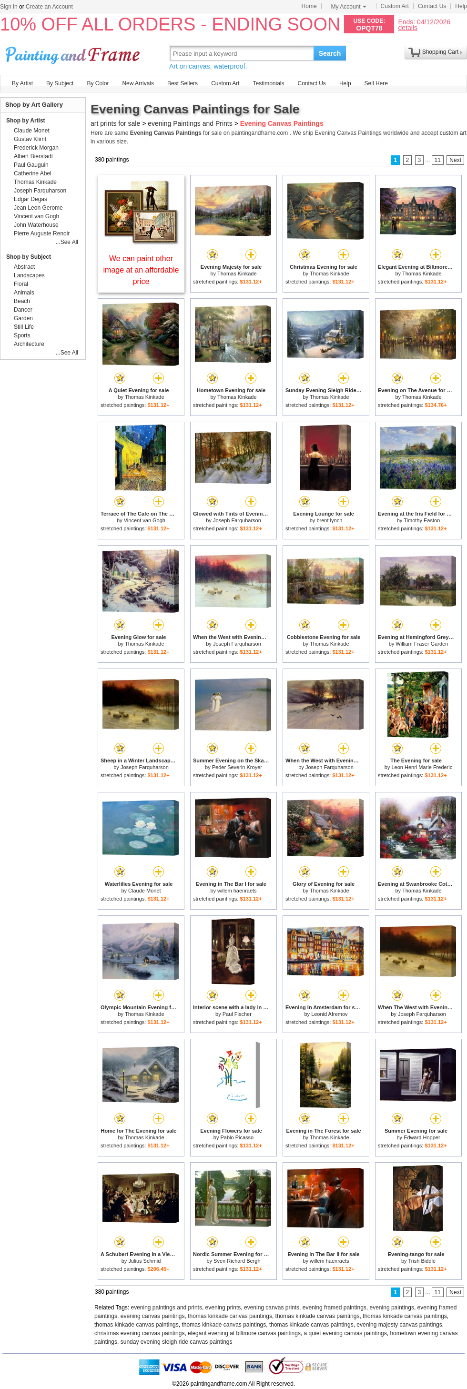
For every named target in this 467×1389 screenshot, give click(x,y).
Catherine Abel (32, 173)
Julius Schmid (144, 1261)
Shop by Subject (28, 256)
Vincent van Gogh (144, 520)
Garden (23, 318)
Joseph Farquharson (237, 520)
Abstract (24, 267)
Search (330, 53)
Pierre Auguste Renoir (42, 233)
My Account (348, 6)
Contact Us (432, 6)
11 (438, 160)
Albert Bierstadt (33, 156)
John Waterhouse (36, 225)
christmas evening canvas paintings (139, 1333)
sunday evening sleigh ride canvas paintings (177, 1341)
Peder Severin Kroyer (237, 767)
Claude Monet (144, 890)
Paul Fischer (237, 1014)
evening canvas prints (271, 1307)
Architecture (29, 344)
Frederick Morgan (36, 147)
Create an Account (49, 6)
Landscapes (29, 275)
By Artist (22, 83)
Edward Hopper (422, 1137)
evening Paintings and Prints (190, 123)
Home (309, 6)
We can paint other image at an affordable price (141, 269)
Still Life (24, 327)
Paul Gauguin (31, 165)
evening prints (223, 1307)
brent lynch (329, 520)
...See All (67, 242)
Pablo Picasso (237, 1137)
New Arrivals (138, 83)
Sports (22, 335)
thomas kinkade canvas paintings (230, 1316)
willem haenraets (237, 890)
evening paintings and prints (166, 1307)
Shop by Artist (25, 120)
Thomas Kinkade (237, 273)
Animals (24, 292)
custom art (453, 133)
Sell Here (376, 83)
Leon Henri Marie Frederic (421, 767)
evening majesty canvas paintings (399, 1324)
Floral (21, 284)
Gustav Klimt (30, 139)
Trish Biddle (422, 1261)
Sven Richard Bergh (236, 1261)
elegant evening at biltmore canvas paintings (244, 1333)
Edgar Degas (30, 199)
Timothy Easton (422, 520)
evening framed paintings (334, 1307)
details (407, 27)
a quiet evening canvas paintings (345, 1333)
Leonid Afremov (329, 1014)
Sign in (9, 6)
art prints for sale (115, 123)
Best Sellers (182, 83)
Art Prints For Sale (73, 53)
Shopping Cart (440, 52)
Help (461, 6)
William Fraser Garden (422, 644)
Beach (22, 301)
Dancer (23, 309)
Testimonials (268, 83)
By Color (98, 83)
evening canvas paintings (153, 1316)
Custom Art (395, 6)
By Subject (59, 83)
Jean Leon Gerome (38, 207)
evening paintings (392, 1307)
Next (455, 160)
